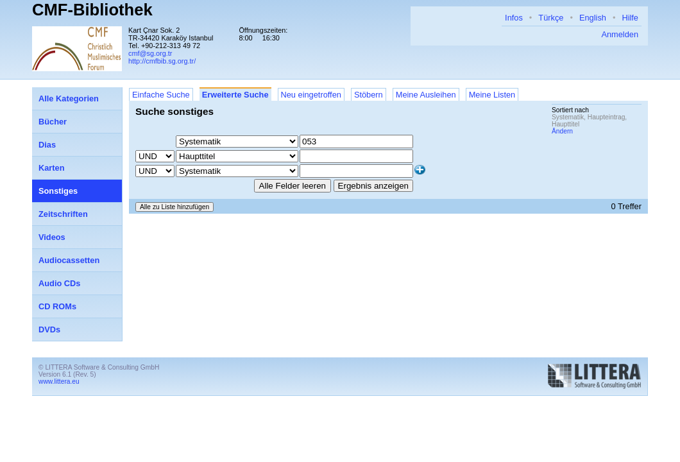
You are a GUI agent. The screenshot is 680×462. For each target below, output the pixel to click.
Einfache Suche (161, 94)
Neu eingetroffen (311, 94)
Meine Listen (492, 94)
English (592, 17)
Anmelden (619, 34)
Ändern (562, 131)
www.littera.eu (59, 381)
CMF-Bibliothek (92, 10)
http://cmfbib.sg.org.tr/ (162, 61)
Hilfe (630, 17)
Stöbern (368, 94)
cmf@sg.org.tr (150, 53)
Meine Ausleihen (426, 94)
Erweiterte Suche (235, 94)
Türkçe (550, 17)
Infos (514, 17)
